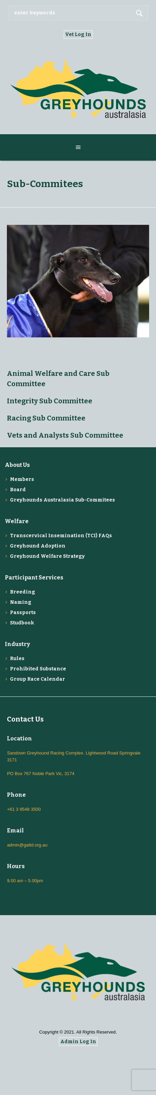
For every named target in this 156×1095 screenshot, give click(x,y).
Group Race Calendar (37, 679)
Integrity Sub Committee (49, 401)
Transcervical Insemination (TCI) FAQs (61, 536)
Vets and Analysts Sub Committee (65, 435)
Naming (20, 602)
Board (18, 490)
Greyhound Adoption (37, 546)
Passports (23, 612)
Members (22, 479)
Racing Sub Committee (46, 418)
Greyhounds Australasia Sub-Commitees (62, 500)
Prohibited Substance (38, 669)
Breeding (22, 592)
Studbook (22, 623)
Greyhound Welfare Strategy (47, 556)
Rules (17, 658)
